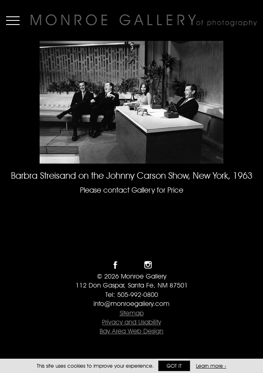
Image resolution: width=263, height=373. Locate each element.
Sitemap (132, 313)
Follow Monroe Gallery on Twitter (132, 265)
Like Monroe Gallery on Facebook (115, 265)
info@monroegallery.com (131, 304)
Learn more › (211, 366)
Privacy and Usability (131, 322)
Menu (13, 20)
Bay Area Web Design (131, 331)
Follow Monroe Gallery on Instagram (148, 265)
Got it (174, 366)
